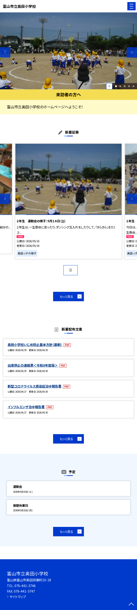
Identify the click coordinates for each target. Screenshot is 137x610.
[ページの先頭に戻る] (131, 604)
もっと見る (66, 296)
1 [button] (116, 86)
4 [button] (129, 86)
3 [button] (125, 86)
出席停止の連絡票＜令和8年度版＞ (33, 365)
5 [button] (133, 86)
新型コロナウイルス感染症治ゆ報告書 (35, 386)
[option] (68, 50)
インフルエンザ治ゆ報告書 (26, 406)
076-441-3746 (25, 585)
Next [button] (132, 52)
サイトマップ (17, 596)
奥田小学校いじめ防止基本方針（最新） (35, 344)
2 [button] (120, 86)
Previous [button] (5, 52)
